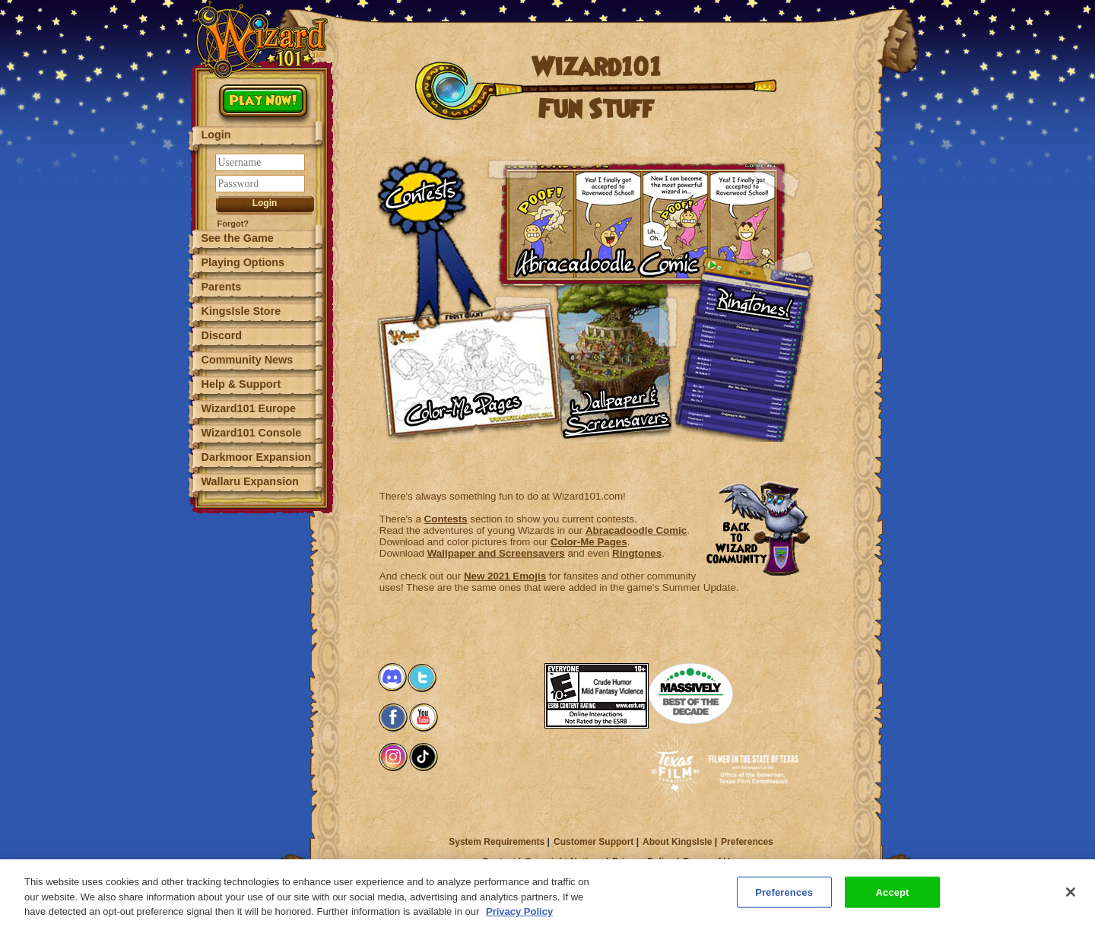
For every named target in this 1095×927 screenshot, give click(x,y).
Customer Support (593, 842)
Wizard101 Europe (249, 408)
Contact (499, 861)
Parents (222, 287)
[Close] (1070, 898)
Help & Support (241, 384)
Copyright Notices (564, 861)
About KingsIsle (677, 842)
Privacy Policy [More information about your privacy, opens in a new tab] (519, 918)
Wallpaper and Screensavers (496, 553)
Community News (248, 360)
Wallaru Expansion (250, 481)
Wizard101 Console (252, 433)
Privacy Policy (643, 861)
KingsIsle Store (241, 311)
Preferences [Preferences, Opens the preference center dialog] (784, 898)
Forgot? (233, 223)
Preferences (747, 842)
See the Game (238, 238)
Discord (222, 335)
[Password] (260, 183)
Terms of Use (711, 861)
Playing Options (243, 262)
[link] (514, 685)
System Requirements (496, 842)
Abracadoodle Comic (636, 530)
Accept (892, 898)
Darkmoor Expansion (257, 457)
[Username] (260, 162)
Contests (446, 519)
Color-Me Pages (589, 542)
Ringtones (637, 553)
